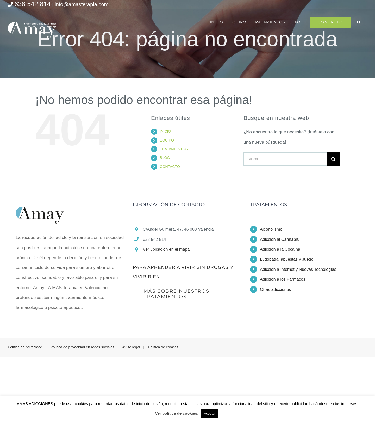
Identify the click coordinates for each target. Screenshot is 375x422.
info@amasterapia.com (81, 4)
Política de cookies (163, 347)
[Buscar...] (285, 159)
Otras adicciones (275, 289)
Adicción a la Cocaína (280, 249)
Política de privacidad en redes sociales (82, 347)
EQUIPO (167, 140)
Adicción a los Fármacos (282, 279)
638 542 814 (33, 4)
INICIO (165, 131)
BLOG (165, 158)
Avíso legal (131, 347)
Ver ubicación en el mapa (166, 249)
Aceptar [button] (210, 413)
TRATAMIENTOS (174, 149)
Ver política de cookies (176, 413)
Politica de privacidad (25, 347)
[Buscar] (333, 159)
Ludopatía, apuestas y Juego (287, 259)
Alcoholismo (271, 229)
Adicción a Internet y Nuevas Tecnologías (298, 269)
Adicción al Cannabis (279, 239)
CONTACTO (170, 166)
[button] (359, 22)
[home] (40, 207)
